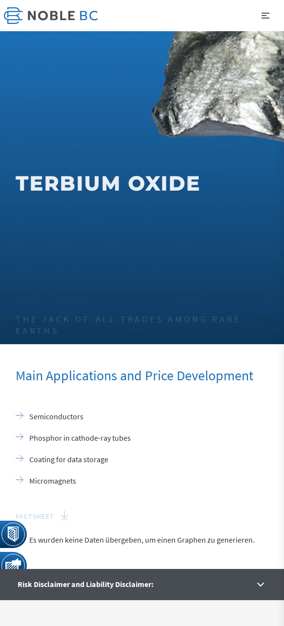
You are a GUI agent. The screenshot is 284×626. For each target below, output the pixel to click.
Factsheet (35, 516)
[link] (51, 15)
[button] (265, 15)
